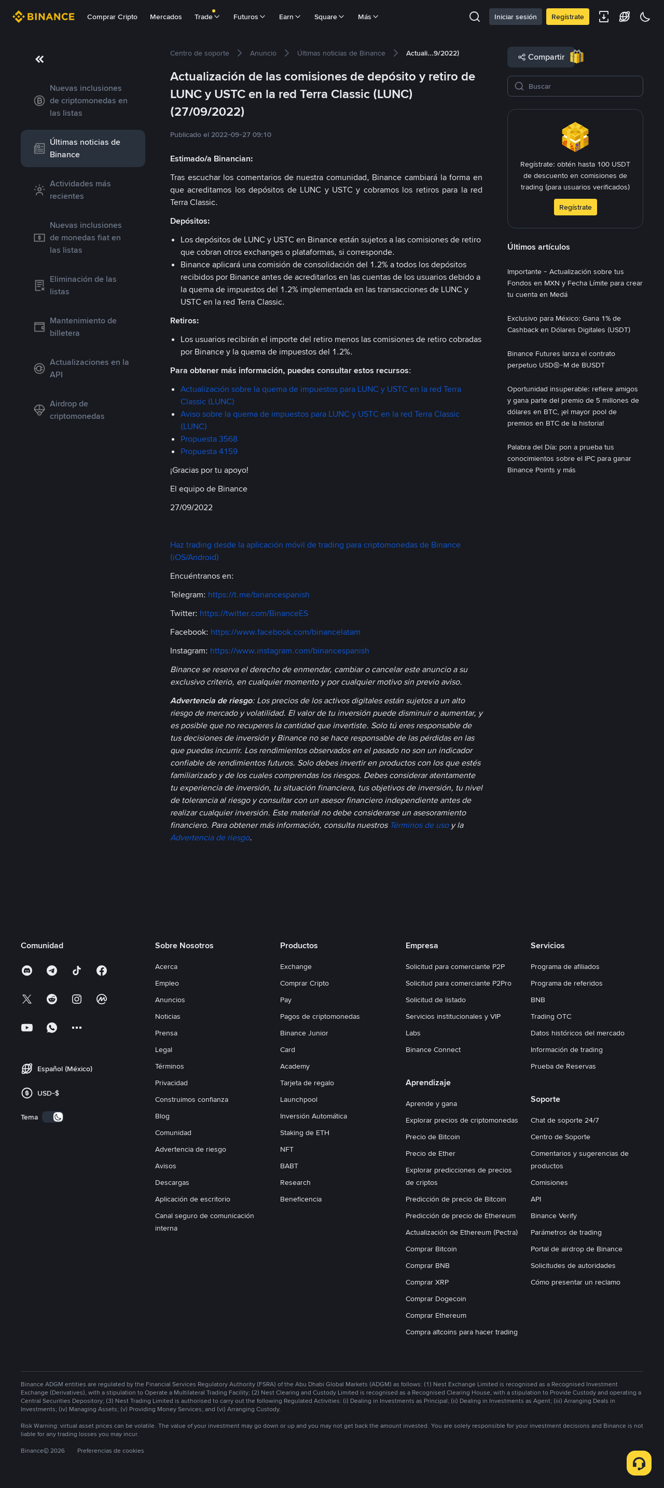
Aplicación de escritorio (192, 1199)
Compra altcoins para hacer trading (462, 1331)
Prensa (166, 1032)
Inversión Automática (313, 1116)
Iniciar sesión (515, 16)
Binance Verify (554, 1215)
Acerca (166, 966)
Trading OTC (551, 1016)
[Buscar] (583, 86)
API (536, 1199)
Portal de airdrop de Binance (576, 1248)
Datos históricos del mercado (578, 1032)
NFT (287, 1149)
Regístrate (567, 16)
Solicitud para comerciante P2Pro (458, 983)
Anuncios (170, 999)
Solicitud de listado (436, 999)
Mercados (166, 16)
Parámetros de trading (566, 1232)
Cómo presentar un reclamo (575, 1282)
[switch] (53, 1117)
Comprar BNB (428, 1265)
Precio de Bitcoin (433, 1136)
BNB (538, 999)
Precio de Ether (430, 1153)
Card (287, 1049)
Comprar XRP (427, 1282)
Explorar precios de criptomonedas (462, 1120)
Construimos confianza (191, 1099)
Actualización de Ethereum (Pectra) (462, 1232)
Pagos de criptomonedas (320, 1016)
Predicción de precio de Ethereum (461, 1215)
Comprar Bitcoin (431, 1248)
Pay (286, 999)
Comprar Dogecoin (436, 1298)
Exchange (296, 966)
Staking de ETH (304, 1132)
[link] (83, 101)
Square (329, 16)
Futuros (250, 16)
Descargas (172, 1182)
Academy (295, 1066)
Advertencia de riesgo (190, 1149)
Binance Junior (304, 1032)
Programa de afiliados (565, 966)
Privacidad (171, 1082)
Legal (163, 1049)
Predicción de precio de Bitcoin (456, 1199)
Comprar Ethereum (436, 1315)
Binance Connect (433, 1049)
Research (295, 1182)
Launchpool (298, 1099)
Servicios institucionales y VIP (453, 1016)
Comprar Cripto (112, 16)
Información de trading (567, 1049)
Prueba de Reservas (563, 1066)
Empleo (167, 983)
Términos (169, 1066)
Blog (162, 1116)
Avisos (165, 1165)
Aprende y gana (431, 1103)
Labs (413, 1032)
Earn (290, 16)
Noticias (168, 1016)
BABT (289, 1165)
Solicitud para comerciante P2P (455, 966)
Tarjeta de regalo (307, 1082)
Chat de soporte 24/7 (565, 1120)
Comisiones (549, 1182)
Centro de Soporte (560, 1136)
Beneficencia (301, 1199)
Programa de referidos (567, 983)
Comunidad (173, 1132)
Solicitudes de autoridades (573, 1265)
